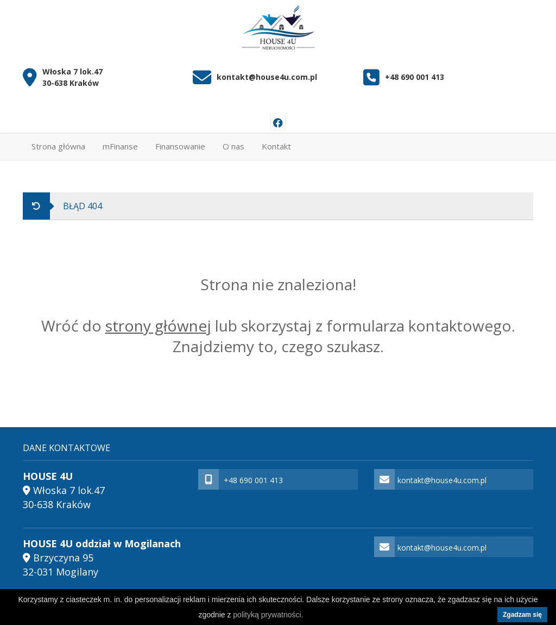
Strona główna (58, 146)
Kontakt (276, 146)
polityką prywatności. (268, 614)
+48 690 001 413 (414, 77)
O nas (233, 146)
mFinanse (120, 146)
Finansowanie (180, 146)
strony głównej (158, 325)
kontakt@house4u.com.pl (267, 77)
